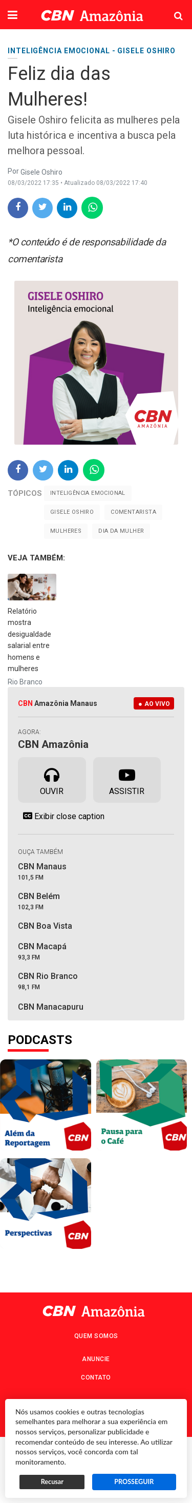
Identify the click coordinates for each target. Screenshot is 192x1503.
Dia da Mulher (121, 531)
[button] (12, 16)
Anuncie (96, 1359)
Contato (96, 1377)
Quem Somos (96, 1336)
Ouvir (51, 779)
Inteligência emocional (87, 493)
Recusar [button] (52, 1482)
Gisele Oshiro (72, 512)
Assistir (126, 779)
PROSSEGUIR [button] (134, 1482)
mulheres (65, 531)
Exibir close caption (61, 816)
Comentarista (133, 512)
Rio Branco (25, 682)
